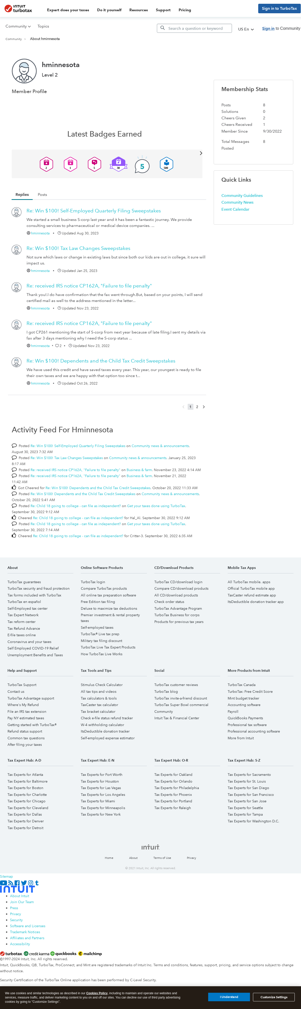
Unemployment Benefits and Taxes (35, 655)
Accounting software (244, 705)
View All (107, 152)
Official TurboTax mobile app (251, 588)
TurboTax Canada (241, 685)
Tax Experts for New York (101, 814)
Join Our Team (22, 902)
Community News (237, 202)
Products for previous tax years (178, 621)
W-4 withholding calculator (102, 725)
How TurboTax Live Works (101, 654)
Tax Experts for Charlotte (27, 794)
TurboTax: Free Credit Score (250, 691)
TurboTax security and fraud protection (39, 588)
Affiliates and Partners (27, 938)
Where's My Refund (23, 705)
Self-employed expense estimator (108, 738)
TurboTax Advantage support (31, 698)
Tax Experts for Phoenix (173, 794)
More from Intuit (241, 738)
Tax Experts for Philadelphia (176, 788)
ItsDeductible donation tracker (105, 731)
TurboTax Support (22, 685)
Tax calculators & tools (99, 698)
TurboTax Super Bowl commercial (181, 705)
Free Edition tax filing (98, 601)
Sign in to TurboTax (279, 8)
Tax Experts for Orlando (173, 781)
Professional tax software (247, 725)
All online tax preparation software (108, 595)
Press (14, 908)
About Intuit (19, 896)
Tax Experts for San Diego (248, 788)
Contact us (16, 691)
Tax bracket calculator (98, 711)
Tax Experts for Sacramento (249, 774)
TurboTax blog (166, 691)
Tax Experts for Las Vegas (101, 788)
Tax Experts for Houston (100, 781)
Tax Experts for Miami (98, 801)
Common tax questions (26, 738)
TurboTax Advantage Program (178, 608)
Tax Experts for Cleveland (28, 808)
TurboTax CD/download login (178, 582)
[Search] (194, 28)
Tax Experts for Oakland (173, 774)
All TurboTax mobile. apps (249, 582)
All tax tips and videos (98, 691)
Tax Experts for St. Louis (247, 781)
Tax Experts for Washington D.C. (253, 821)
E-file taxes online (22, 635)
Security (16, 920)
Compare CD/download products (181, 588)
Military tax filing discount (101, 640)
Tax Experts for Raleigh (172, 808)
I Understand (229, 999)
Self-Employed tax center (28, 608)
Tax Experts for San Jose (247, 801)
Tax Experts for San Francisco (251, 794)
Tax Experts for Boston (25, 788)
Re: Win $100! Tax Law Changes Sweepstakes (78, 248)
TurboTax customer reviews (176, 685)
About (133, 858)
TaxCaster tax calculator (99, 705)
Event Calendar (235, 209)
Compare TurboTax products (104, 588)
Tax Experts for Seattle (245, 808)
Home (109, 858)
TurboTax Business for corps (176, 615)
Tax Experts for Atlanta (25, 774)
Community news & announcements (160, 446)
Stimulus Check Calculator (102, 685)
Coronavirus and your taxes (29, 641)
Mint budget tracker (243, 698)
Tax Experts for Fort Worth (101, 774)
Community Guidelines (242, 195)
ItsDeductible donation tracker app (256, 601)
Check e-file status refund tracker (107, 718)
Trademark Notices (25, 932)
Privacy (191, 858)
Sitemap (6, 876)
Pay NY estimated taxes (26, 718)
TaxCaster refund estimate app (252, 595)
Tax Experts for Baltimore (28, 781)
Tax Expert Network (23, 615)
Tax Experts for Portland (173, 801)
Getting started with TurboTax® (32, 725)
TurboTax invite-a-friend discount (180, 698)
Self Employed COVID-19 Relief (33, 648)
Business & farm (139, 470)
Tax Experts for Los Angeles (103, 794)
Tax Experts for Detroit (25, 828)
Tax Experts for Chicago (27, 801)
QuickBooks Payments (245, 718)
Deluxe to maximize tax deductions (109, 608)
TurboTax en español (24, 601)
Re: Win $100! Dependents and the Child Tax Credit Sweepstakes (101, 361)
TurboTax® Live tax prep (100, 634)
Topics (43, 26)
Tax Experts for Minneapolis (103, 808)
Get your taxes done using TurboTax (156, 506)
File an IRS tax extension (27, 711)
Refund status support (25, 731)
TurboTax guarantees (24, 582)
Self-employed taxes (97, 627)
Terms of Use (162, 858)
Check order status (169, 601)
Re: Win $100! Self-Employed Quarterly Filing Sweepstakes (94, 211)
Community (14, 39)
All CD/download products (176, 595)
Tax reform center (22, 621)
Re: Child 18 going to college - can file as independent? (76, 506)
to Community (281, 28)
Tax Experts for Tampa (245, 814)
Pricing (185, 10)
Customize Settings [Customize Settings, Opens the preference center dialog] (273, 999)
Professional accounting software (254, 731)
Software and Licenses (27, 926)
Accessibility (20, 944)
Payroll (233, 711)
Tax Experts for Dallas (25, 814)
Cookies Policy (97, 995)
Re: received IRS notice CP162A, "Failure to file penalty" (89, 286)
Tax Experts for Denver (26, 821)
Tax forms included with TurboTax (34, 595)
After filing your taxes (25, 744)
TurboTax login (93, 582)
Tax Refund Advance (24, 628)
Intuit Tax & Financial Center (176, 718)
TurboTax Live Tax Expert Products (108, 647)
